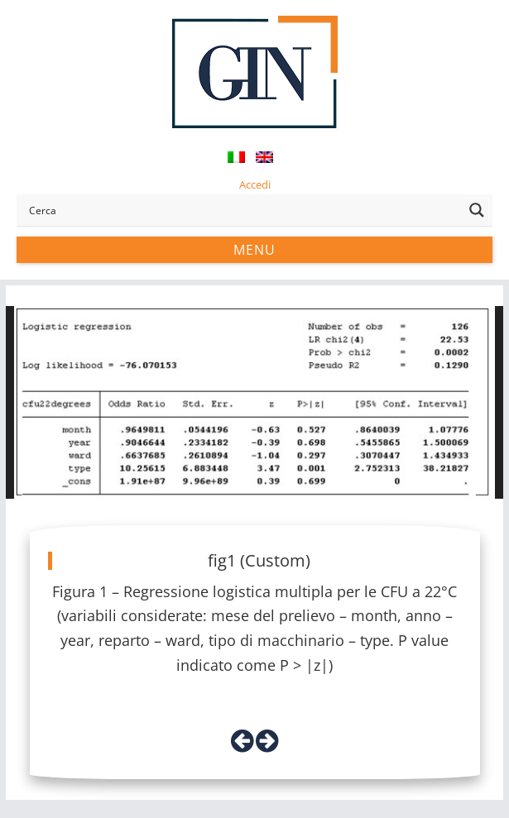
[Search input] (242, 210)
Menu (254, 250)
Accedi (255, 184)
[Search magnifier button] (476, 210)
